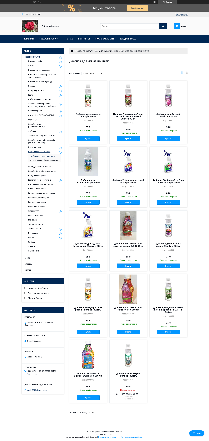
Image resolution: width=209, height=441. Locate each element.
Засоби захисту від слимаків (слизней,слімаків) (41, 141)
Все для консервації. (38, 175)
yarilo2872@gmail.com (37, 390)
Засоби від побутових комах (41, 135)
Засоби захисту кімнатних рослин (44, 160)
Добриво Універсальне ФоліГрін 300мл (88, 115)
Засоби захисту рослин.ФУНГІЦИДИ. (37, 125)
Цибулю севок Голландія (39, 99)
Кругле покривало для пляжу (41, 193)
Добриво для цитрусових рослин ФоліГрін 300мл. (88, 308)
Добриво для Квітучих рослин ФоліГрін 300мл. (168, 245)
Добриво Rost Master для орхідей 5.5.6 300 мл (128, 308)
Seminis (31, 86)
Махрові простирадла (38, 198)
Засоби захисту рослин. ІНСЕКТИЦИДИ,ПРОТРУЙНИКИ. (42, 105)
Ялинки (31, 246)
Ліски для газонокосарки (39, 166)
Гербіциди (33, 120)
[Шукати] (163, 26)
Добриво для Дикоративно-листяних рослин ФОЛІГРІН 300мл (168, 309)
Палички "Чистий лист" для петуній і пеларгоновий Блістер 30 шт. (128, 116)
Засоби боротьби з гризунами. (42, 171)
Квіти (30, 95)
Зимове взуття (34, 229)
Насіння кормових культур (40, 81)
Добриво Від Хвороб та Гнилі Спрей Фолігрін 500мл (168, 181)
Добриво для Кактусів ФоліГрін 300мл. (128, 374)
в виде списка (186, 73)
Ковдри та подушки (37, 202)
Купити (88, 139)
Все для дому (34, 147)
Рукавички (33, 233)
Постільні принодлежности (40, 184)
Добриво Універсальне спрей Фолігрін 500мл (128, 181)
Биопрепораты (35, 111)
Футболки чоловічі (36, 206)
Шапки (31, 237)
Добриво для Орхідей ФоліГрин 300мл (168, 115)
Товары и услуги (48, 39)
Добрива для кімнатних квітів (42, 156)
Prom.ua (118, 432)
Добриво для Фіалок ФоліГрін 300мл (88, 181)
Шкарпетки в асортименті (39, 180)
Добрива (32, 131)
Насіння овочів (35, 61)
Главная (29, 39)
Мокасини (32, 220)
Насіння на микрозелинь (39, 70)
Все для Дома (128, 39)
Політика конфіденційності (132, 437)
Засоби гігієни (34, 251)
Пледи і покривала (37, 189)
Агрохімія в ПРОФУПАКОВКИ (41, 115)
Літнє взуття (33, 211)
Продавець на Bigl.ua (105, 434)
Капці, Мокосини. (36, 215)
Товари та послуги (84, 51)
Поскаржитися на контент (108, 437)
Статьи (28, 270)
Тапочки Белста (35, 224)
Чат (197, 433)
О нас (69, 39)
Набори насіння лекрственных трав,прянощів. (42, 75)
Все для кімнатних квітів (106, 51)
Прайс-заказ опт (104, 39)
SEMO (31, 65)
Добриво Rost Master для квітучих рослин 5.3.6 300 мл (128, 245)
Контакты (84, 39)
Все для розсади (36, 90)
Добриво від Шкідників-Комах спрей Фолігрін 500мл (88, 245)
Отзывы (28, 264)
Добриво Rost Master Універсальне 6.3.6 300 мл (88, 374)
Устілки (31, 242)
